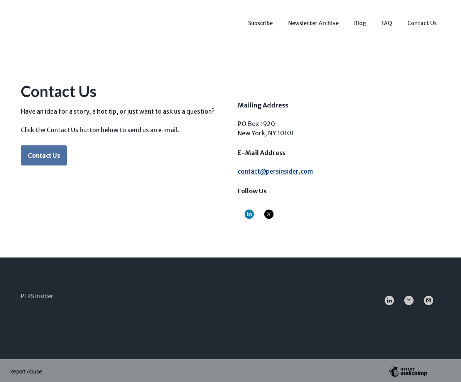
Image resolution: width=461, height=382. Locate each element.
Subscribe (260, 21)
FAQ (387, 21)
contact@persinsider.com (275, 169)
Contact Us (422, 21)
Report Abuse (25, 370)
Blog (360, 21)
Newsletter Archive (313, 21)
